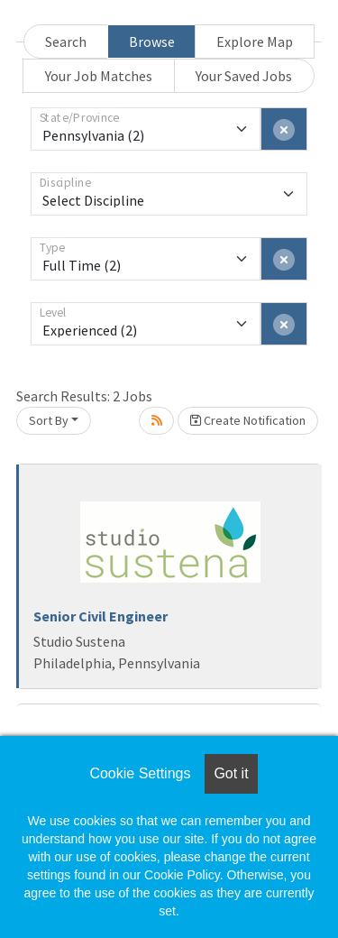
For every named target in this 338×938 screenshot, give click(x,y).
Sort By (49, 420)
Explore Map (254, 41)
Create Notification (248, 420)
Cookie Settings (139, 773)
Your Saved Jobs (244, 76)
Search (66, 41)
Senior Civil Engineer (100, 616)
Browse (152, 41)
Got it (231, 773)
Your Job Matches (98, 76)
